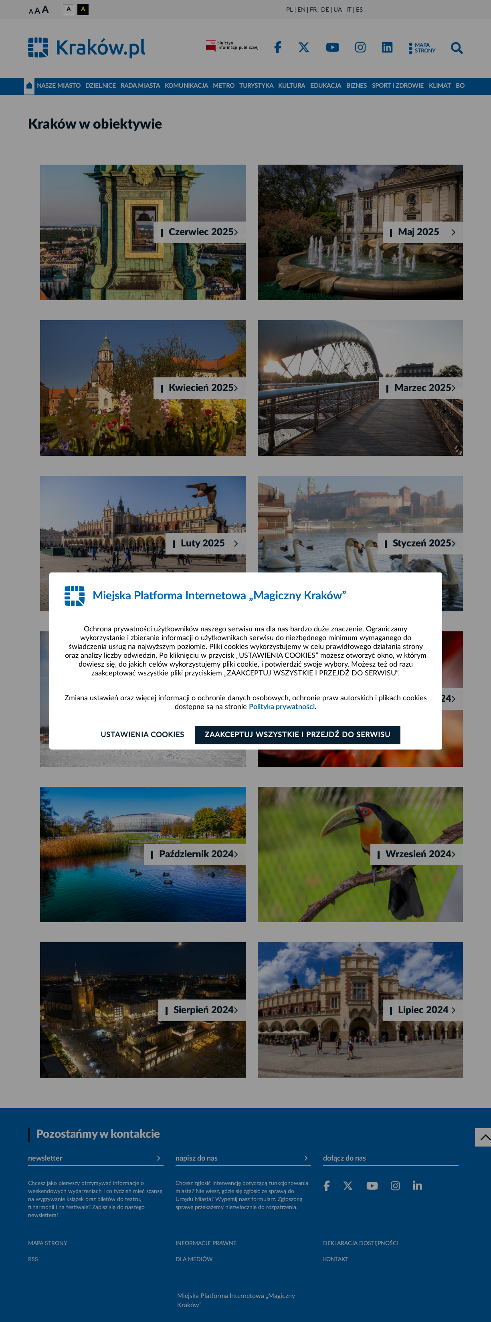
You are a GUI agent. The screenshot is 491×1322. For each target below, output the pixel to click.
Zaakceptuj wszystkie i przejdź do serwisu (298, 735)
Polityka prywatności (282, 707)
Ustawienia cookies (142, 735)
